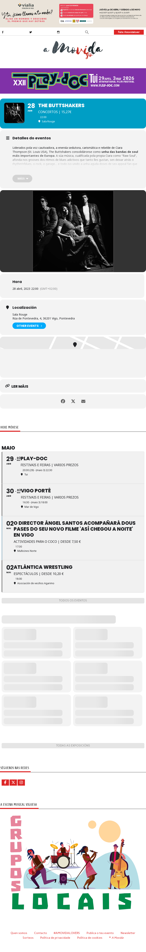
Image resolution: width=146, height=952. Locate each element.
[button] (87, 31)
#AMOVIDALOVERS (67, 933)
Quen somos (19, 933)
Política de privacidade (55, 937)
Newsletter (128, 933)
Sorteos (28, 937)
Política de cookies (89, 937)
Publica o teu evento (100, 933)
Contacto (40, 933)
